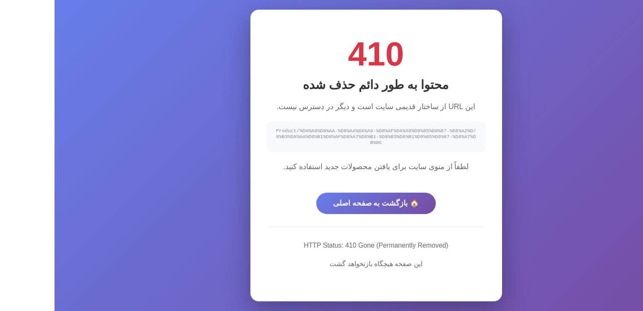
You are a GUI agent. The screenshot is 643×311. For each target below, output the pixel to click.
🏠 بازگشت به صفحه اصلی (322, 204)
